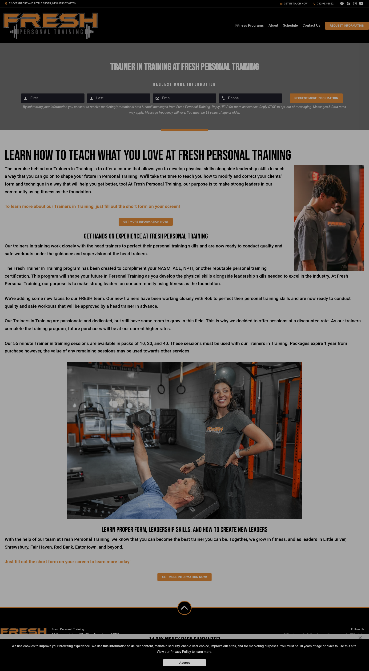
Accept (184, 662)
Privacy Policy (180, 652)
